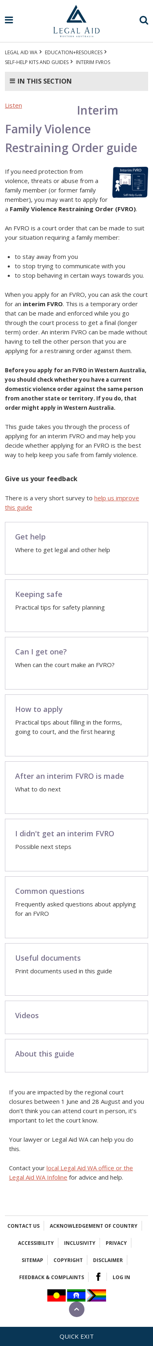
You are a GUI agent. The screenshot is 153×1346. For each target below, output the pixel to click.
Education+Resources (73, 52)
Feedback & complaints (51, 1277)
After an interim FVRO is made (69, 776)
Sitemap (32, 1260)
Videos (27, 1015)
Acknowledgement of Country (93, 1225)
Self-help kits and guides (37, 62)
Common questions (49, 891)
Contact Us (23, 1225)
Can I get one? (41, 651)
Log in (121, 1277)
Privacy (116, 1243)
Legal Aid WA (21, 52)
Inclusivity (79, 1243)
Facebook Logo (98, 1277)
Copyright (68, 1260)
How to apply (39, 709)
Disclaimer (108, 1260)
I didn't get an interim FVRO (64, 833)
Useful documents (48, 958)
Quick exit (77, 1336)
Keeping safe (38, 594)
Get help (30, 536)
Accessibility (36, 1243)
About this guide (44, 1054)
